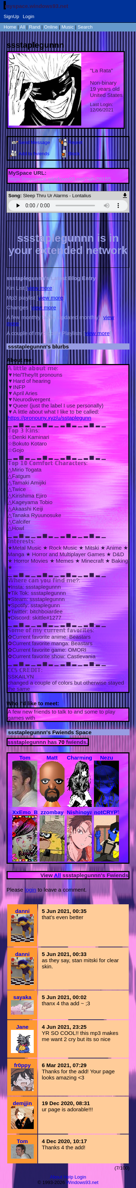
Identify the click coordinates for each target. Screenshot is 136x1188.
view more (40, 288)
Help (68, 1177)
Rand (34, 27)
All (23, 27)
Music (68, 27)
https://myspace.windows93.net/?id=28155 (59, 179)
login (30, 890)
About (56, 1177)
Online (51, 27)
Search (85, 27)
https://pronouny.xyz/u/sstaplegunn (49, 418)
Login (28, 16)
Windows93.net (82, 1182)
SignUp (11, 16)
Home (10, 27)
